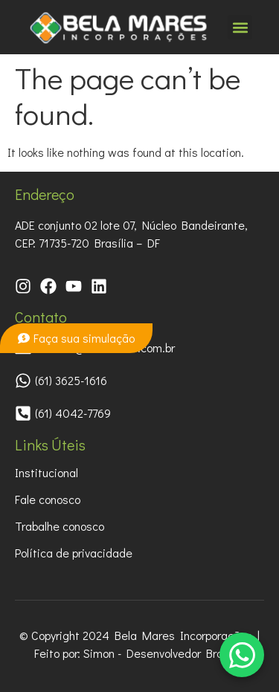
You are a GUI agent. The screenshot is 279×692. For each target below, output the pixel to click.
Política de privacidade (73, 552)
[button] (240, 27)
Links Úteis (50, 444)
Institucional (46, 472)
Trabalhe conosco (59, 526)
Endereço (44, 194)
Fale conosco (47, 499)
